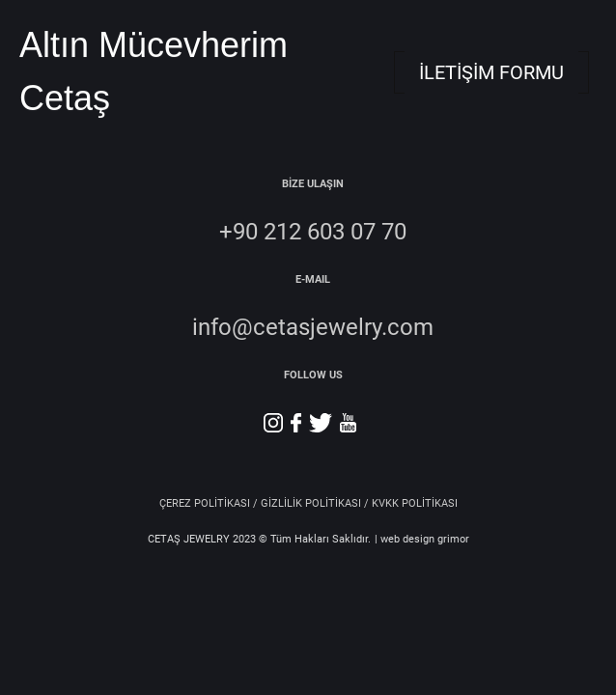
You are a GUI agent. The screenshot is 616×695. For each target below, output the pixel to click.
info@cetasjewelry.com (313, 327)
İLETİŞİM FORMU (491, 72)
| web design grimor (422, 539)
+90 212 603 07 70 (312, 231)
